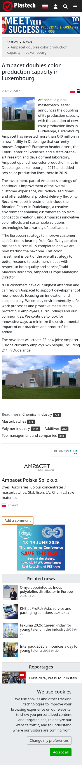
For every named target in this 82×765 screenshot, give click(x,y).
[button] (55, 6)
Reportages (41, 667)
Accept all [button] (61, 752)
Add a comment (18, 520)
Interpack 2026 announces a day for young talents (49, 648)
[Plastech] (19, 6)
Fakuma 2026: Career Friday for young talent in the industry (45, 627)
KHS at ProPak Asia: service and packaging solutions (45, 610)
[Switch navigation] (75, 6)
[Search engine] (65, 6)
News (27, 42)
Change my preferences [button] (49, 740)
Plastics (11, 42)
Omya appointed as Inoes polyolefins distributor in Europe (46, 589)
